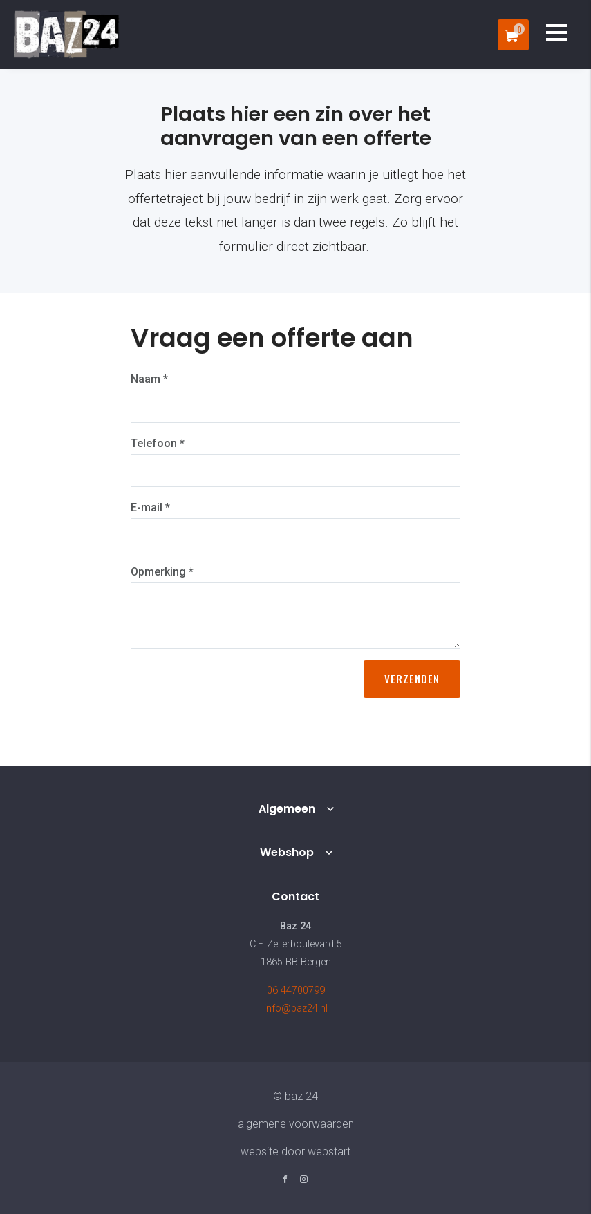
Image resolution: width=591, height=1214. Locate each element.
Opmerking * (162, 571)
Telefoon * (158, 443)
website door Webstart (295, 1151)
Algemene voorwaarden (296, 1123)
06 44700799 (296, 990)
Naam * (149, 379)
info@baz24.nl (296, 1008)
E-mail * (150, 507)
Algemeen (287, 809)
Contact (295, 896)
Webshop (287, 852)
